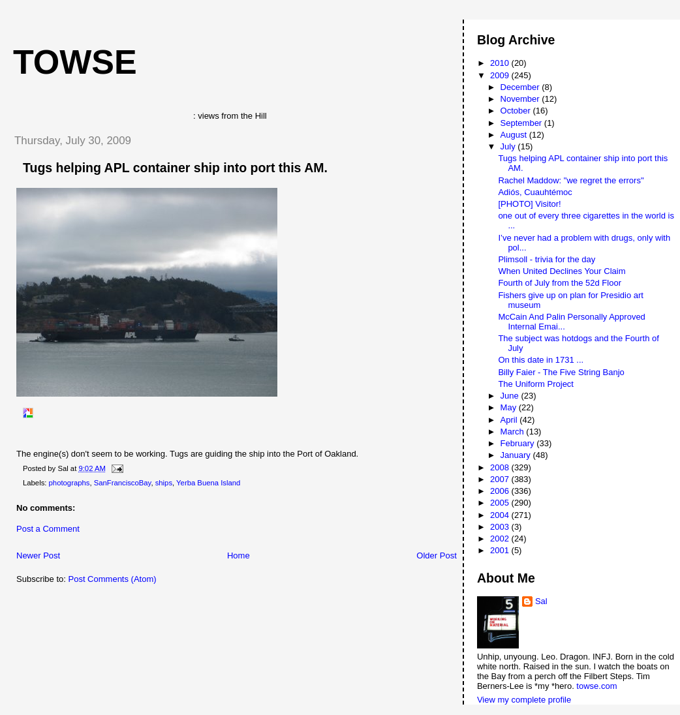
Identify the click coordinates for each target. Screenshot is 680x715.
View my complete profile (524, 700)
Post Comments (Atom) (113, 579)
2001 (501, 550)
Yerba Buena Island (208, 483)
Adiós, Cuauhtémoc (535, 192)
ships (163, 483)
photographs (69, 483)
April (510, 420)
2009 (501, 75)
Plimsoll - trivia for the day (546, 259)
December (521, 87)
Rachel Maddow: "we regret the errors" (570, 180)
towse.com (596, 686)
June (511, 396)
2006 (501, 491)
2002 (501, 538)
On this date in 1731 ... (540, 360)
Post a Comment (48, 529)
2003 (501, 527)
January (517, 455)
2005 (501, 503)
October (517, 110)
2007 (501, 479)
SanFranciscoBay (122, 483)
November (521, 99)
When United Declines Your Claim (561, 271)
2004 (501, 515)
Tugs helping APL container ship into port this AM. (175, 167)
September (522, 123)
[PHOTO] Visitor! (529, 204)
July (509, 146)
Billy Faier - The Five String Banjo (561, 372)
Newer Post (38, 555)
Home (238, 555)
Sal (541, 601)
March (514, 431)
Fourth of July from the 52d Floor (559, 283)
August (515, 135)
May (510, 407)
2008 (501, 467)
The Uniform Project (536, 384)
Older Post (436, 555)
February (519, 443)
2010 (501, 63)
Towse (75, 62)
